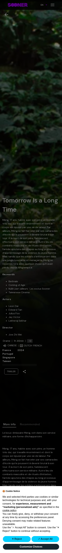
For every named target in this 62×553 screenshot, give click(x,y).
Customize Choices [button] (31, 546)
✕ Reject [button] (17, 539)
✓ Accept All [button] (45, 539)
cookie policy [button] (9, 510)
